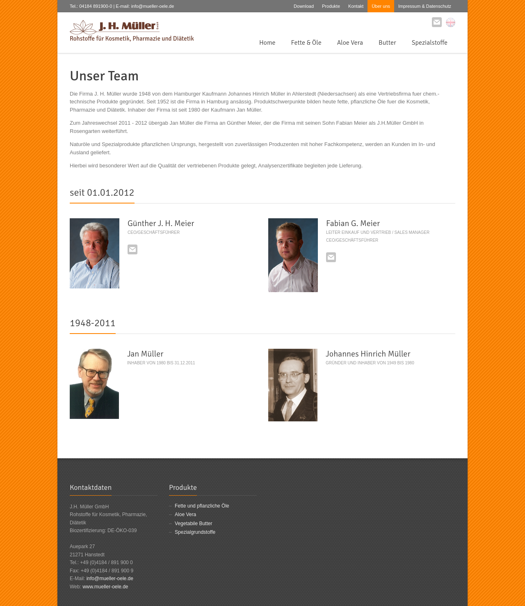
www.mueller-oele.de (105, 587)
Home (267, 43)
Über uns (381, 6)
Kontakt (355, 6)
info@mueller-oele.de (110, 578)
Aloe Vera (350, 43)
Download (304, 6)
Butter (387, 43)
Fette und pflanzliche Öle (202, 506)
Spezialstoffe (429, 43)
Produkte (331, 6)
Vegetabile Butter (193, 523)
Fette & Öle (306, 43)
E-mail (132, 249)
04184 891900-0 (95, 6)
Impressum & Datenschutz (424, 6)
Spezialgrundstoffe (195, 532)
